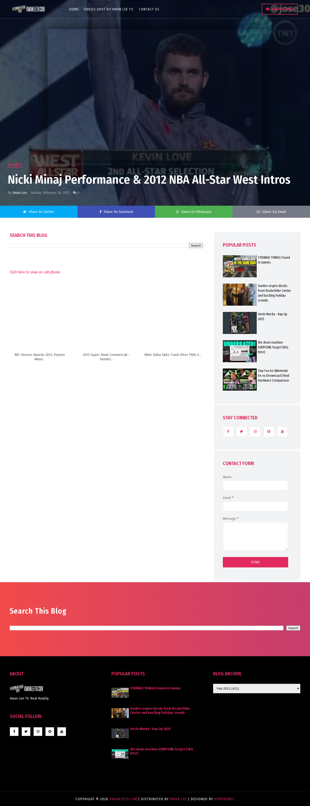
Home (74, 9)
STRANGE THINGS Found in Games (274, 260)
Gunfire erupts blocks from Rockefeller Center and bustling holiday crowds (274, 293)
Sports (15, 165)
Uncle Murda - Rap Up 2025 (272, 316)
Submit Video (282, 9)
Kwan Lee (20, 192)
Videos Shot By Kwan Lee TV (108, 9)
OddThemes (224, 799)
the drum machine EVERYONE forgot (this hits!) (273, 347)
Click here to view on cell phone (35, 272)
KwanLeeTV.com (123, 799)
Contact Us (149, 9)
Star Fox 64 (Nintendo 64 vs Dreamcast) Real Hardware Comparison (273, 376)
